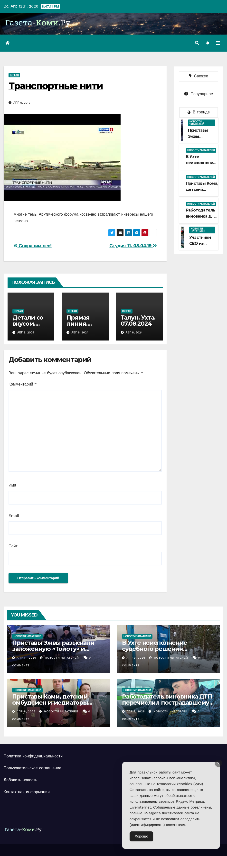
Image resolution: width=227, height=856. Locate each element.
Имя (12, 485)
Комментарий (23, 384)
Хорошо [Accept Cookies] (141, 836)
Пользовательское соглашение (32, 768)
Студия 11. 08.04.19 (133, 246)
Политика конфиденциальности (33, 756)
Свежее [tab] (198, 76)
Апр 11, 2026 (26, 657)
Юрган (14, 75)
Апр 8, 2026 (26, 711)
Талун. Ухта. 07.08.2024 (138, 320)
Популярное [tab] (198, 94)
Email (14, 515)
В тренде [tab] (199, 112)
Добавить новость (20, 780)
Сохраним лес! (32, 246)
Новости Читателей (59, 657)
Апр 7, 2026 (136, 711)
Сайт (13, 546)
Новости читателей (196, 122)
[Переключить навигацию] (218, 43)
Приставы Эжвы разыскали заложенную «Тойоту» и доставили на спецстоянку (53, 648)
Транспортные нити (56, 86)
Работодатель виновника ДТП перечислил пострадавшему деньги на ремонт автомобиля (168, 702)
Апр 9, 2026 (136, 657)
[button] (197, 43)
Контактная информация (27, 792)
